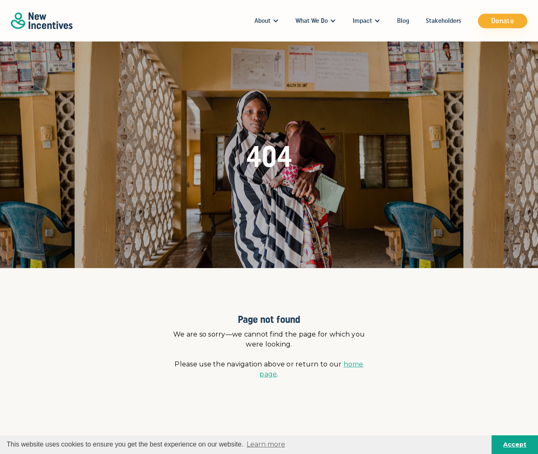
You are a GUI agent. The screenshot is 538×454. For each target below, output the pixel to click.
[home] (42, 20)
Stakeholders (443, 20)
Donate (502, 20)
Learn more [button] (266, 444)
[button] (266, 20)
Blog (403, 20)
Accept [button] (514, 444)
